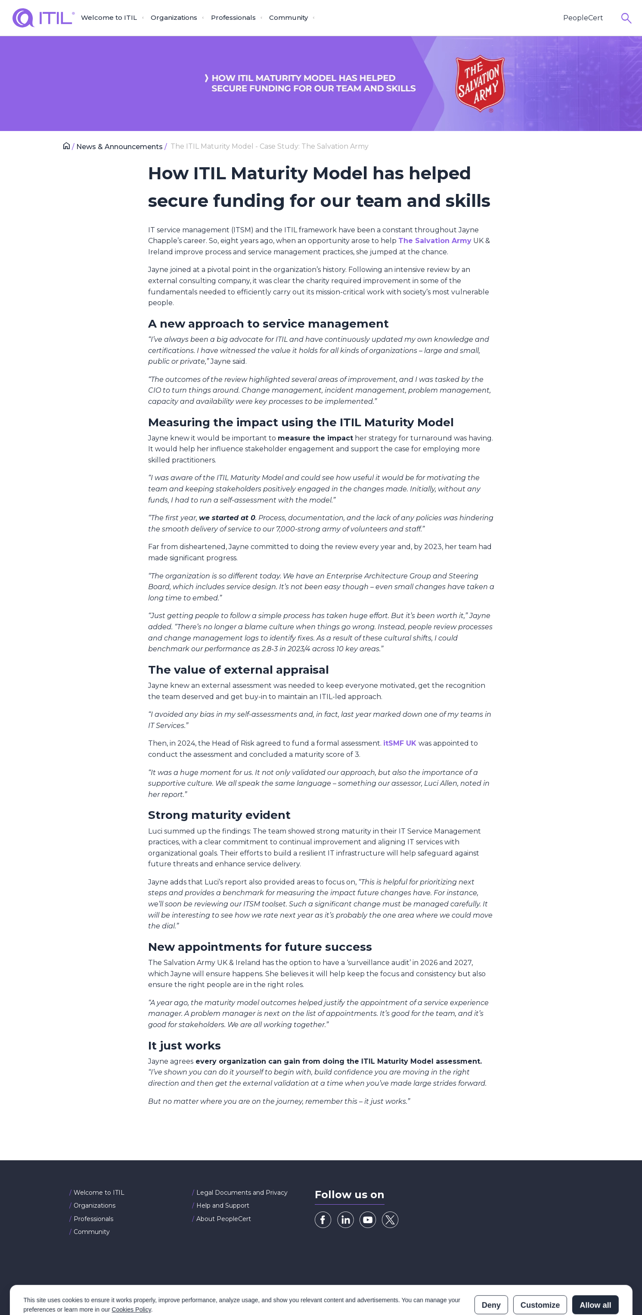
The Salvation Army (434, 241)
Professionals (93, 1219)
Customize (540, 1269)
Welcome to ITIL (99, 1192)
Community (92, 1232)
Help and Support (222, 1205)
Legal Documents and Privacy (242, 1192)
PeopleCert (583, 18)
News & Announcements (120, 147)
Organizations (94, 1205)
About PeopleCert (223, 1219)
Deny (491, 1269)
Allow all (595, 1269)
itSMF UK (401, 743)
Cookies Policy (131, 1273)
